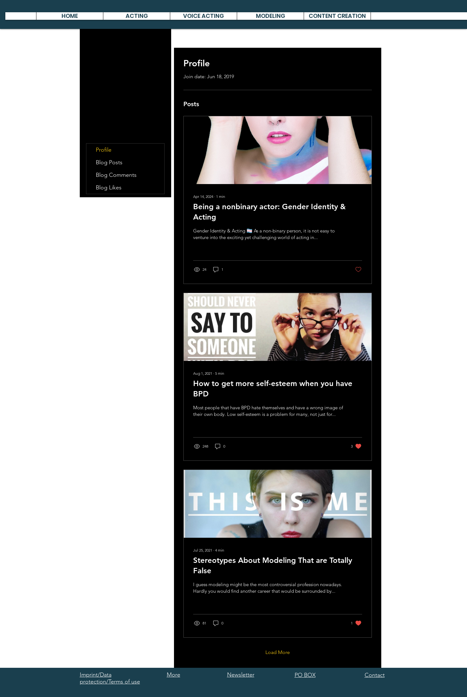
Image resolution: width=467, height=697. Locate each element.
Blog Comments (116, 175)
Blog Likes (109, 187)
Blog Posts (109, 162)
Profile (103, 149)
